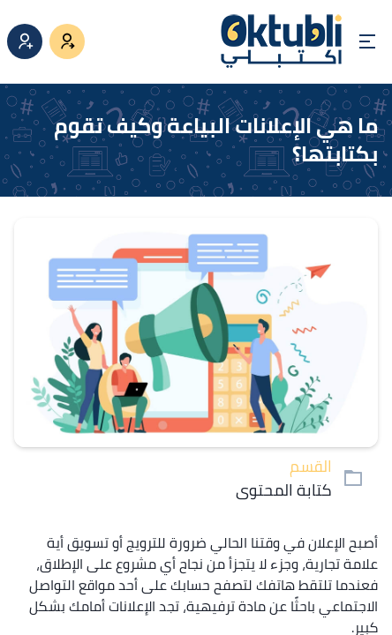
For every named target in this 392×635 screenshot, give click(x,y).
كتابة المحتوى (284, 490)
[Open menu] (367, 41)
